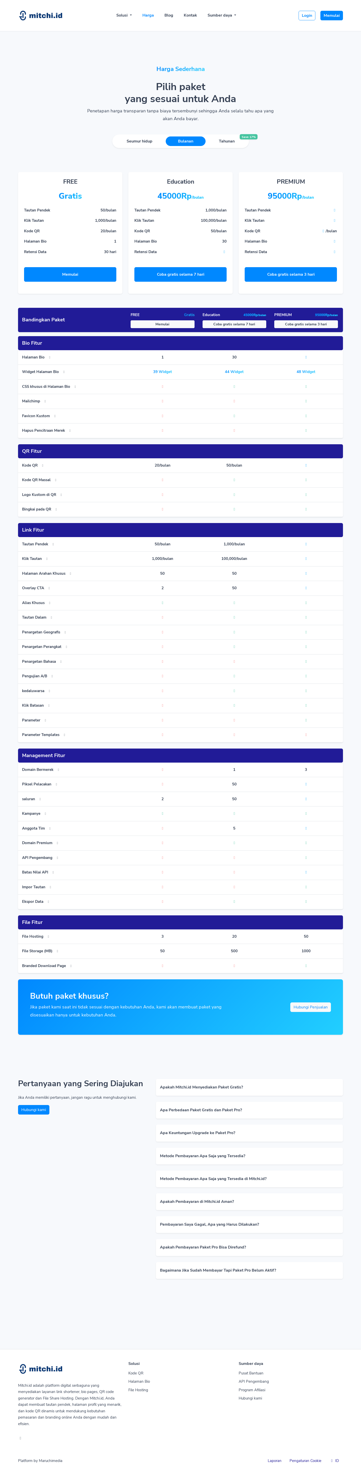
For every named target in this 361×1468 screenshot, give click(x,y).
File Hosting (138, 1389)
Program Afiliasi (252, 1389)
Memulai (332, 15)
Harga (148, 15)
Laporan (275, 1460)
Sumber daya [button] (220, 15)
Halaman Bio (139, 1381)
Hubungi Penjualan (311, 1007)
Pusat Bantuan (251, 1373)
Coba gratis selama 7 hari (180, 274)
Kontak (190, 15)
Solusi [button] (122, 15)
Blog (168, 15)
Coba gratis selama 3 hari (291, 274)
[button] (249, 1087)
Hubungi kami (33, 1110)
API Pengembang (254, 1381)
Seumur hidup (139, 141)
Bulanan (185, 141)
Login (307, 15)
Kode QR (135, 1373)
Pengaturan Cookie (305, 1460)
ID (334, 1460)
